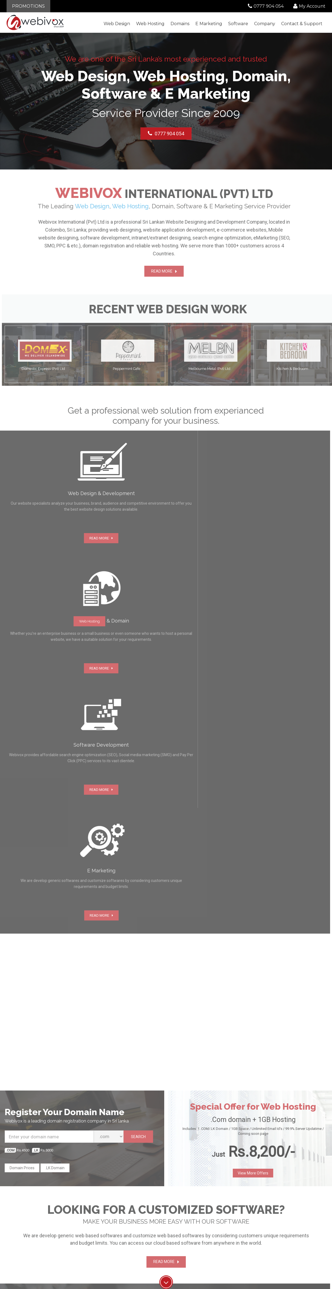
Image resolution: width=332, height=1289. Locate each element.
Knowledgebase (266, 1216)
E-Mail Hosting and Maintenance (204, 1229)
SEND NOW (255, 1060)
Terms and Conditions (143, 1227)
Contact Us (135, 1204)
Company (264, 23)
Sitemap (259, 1233)
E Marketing (208, 23)
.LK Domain (51, 790)
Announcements (266, 1204)
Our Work (133, 1216)
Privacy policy (137, 1233)
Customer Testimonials (144, 1210)
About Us (133, 1198)
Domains (180, 23)
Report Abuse (264, 1221)
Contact (301, 23)
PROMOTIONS (28, 6)
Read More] (158, 1029)
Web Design (117, 23)
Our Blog (260, 1198)
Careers (132, 1221)
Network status (265, 1227)
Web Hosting (150, 23)
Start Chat (41, 987)
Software (238, 23)
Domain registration (205, 1210)
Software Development (207, 1221)
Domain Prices (18, 790)
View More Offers (256, 796)
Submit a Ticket (265, 1210)
